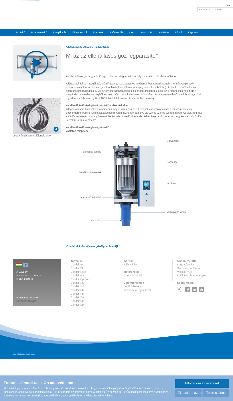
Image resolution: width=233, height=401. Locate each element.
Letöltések (163, 25)
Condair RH (77, 335)
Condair (34, 8)
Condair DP (77, 346)
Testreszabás (216, 393)
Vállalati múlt (184, 313)
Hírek (132, 25)
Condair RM (77, 332)
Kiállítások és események (191, 317)
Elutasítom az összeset (190, 393)
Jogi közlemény (133, 328)
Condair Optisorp (80, 321)
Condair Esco (78, 313)
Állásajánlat (130, 306)
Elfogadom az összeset (202, 383)
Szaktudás (146, 25)
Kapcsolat (193, 25)
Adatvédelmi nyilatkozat (137, 332)
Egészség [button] (98, 25)
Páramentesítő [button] (38, 25)
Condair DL (77, 310)
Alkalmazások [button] (79, 25)
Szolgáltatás (59, 25)
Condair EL (77, 306)
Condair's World (133, 317)
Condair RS (77, 324)
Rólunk (179, 25)
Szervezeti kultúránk (188, 310)
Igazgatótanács (185, 306)
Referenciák (116, 25)
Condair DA (77, 339)
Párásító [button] (20, 25)
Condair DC (77, 343)
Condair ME (77, 328)
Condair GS (77, 317)
